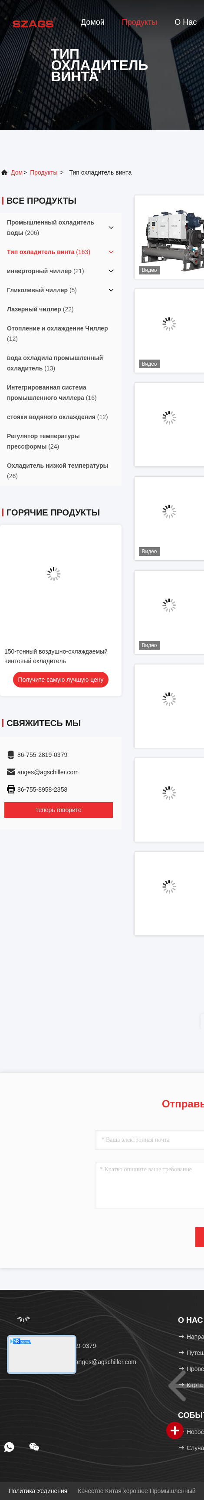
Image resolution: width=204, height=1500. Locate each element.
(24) (43, 441)
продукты (43, 172)
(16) (52, 392)
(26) (57, 470)
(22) (40, 309)
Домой (93, 22)
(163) (48, 251)
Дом (17, 172)
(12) (57, 333)
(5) (42, 290)
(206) (50, 227)
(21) (45, 271)
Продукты (139, 22)
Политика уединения (37, 1490)
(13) (55, 363)
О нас (185, 22)
